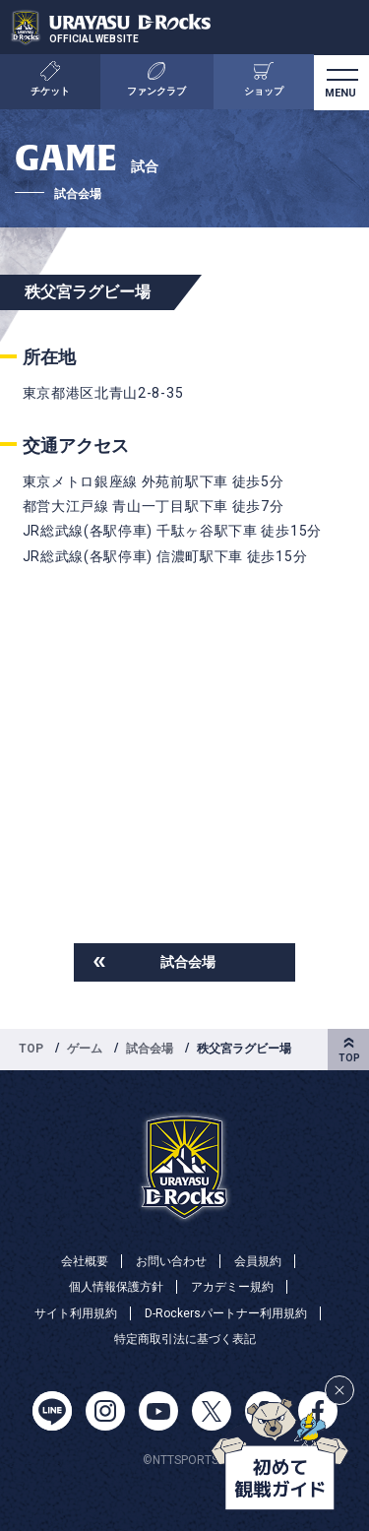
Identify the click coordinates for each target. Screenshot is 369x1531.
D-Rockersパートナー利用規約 (226, 1313)
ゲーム (84, 1048)
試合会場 (187, 962)
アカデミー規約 (232, 1287)
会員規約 (257, 1261)
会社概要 (84, 1261)
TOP (31, 1048)
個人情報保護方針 (116, 1287)
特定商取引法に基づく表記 (185, 1339)
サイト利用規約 (75, 1313)
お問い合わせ (171, 1261)
